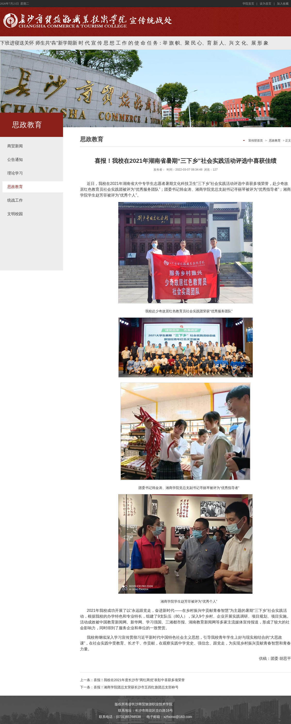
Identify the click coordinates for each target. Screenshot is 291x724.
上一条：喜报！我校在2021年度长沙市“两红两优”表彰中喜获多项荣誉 (132, 680)
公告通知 (15, 159)
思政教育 (15, 187)
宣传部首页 (255, 140)
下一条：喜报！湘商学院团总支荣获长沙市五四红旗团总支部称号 (129, 687)
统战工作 (15, 200)
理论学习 (15, 173)
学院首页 (248, 3)
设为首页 (265, 3)
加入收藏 (283, 3)
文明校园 (15, 214)
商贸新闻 (15, 146)
